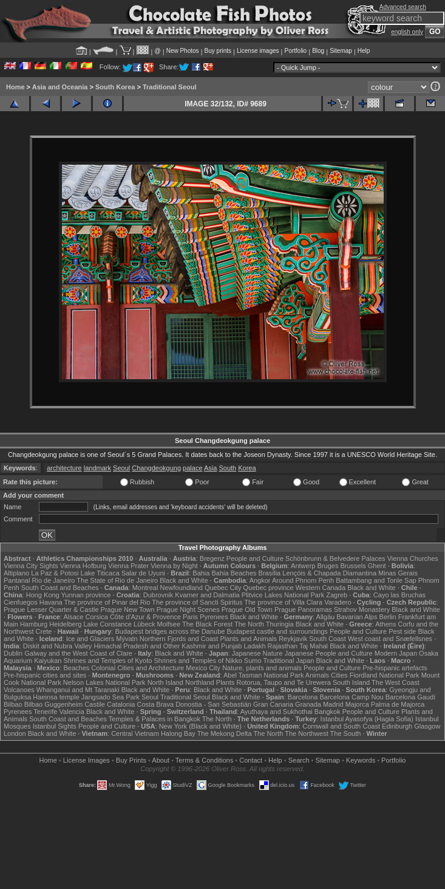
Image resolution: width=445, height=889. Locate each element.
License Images (86, 760)
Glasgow (427, 726)
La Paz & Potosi (54, 573)
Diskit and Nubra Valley (57, 646)
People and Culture (255, 558)
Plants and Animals (248, 638)
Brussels (352, 565)
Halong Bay (178, 733)
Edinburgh (397, 726)
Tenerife (45, 711)
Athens (385, 624)
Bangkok (327, 711)
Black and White (184, 580)
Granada (308, 704)
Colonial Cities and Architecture (137, 667)
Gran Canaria (273, 704)
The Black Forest (207, 624)
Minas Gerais (398, 573)
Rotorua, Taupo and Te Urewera (283, 682)
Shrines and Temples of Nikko (198, 660)
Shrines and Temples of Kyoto (107, 660)
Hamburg (33, 624)
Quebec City (223, 587)
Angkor (260, 580)
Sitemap (341, 50)
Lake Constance (107, 624)
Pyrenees (214, 616)
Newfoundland (181, 587)
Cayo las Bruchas (399, 595)
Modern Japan (396, 653)
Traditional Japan (288, 660)
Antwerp (303, 565)
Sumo (253, 660)
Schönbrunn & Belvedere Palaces (335, 558)
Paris (190, 616)
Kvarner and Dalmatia (207, 595)
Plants (225, 682)
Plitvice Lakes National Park (283, 595)
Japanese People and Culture (329, 653)
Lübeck (144, 624)
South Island (351, 682)
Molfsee (169, 624)
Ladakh (254, 646)
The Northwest (306, 733)
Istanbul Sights (54, 726)
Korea (247, 468)
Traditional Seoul (170, 87)
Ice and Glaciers (90, 638)
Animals (317, 675)
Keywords (360, 760)
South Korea (115, 87)
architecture (64, 468)
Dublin (13, 653)
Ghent (377, 565)
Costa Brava (155, 704)
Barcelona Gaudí (411, 697)
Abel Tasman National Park (263, 675)
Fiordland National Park (385, 675)
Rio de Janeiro (53, 580)
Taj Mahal (313, 646)
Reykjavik (293, 638)
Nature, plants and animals (262, 667)
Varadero (337, 602)
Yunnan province (86, 595)
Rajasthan (283, 646)
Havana (51, 602)
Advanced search (402, 7)
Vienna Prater (128, 565)
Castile (94, 704)
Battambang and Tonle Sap (376, 580)
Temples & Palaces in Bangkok (154, 719)
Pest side (402, 631)
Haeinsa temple (56, 697)
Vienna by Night (174, 565)
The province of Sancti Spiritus (197, 602)
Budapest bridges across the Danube (170, 631)
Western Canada (320, 587)
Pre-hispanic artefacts (394, 667)
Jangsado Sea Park (110, 697)
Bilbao (13, 704)
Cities (339, 675)
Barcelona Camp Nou (351, 697)
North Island (165, 682)
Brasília (270, 573)
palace (192, 468)
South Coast (327, 638)
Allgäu (325, 616)
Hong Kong (42, 595)
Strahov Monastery (362, 609)
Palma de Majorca (398, 704)
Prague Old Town (247, 609)
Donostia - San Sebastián (213, 704)
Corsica (97, 616)
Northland (199, 682)
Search (299, 760)
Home (15, 87)
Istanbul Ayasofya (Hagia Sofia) (367, 719)
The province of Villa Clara (283, 602)
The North (249, 624)
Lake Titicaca (100, 573)
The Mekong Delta (224, 733)
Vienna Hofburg (83, 565)
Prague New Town (128, 609)
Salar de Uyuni (143, 573)
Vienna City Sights (31, 565)
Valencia (71, 711)
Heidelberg (65, 624)
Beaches (76, 667)
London (15, 733)
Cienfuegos (21, 602)
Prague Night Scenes (188, 609)
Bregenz (212, 558)
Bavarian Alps (356, 616)
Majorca (357, 704)
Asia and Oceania (60, 87)
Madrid (333, 704)
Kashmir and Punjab (212, 646)
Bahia (200, 573)
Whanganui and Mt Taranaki (78, 689)
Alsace (73, 616)
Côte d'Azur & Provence (145, 616)
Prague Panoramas (303, 609)
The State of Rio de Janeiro (117, 580)
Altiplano (16, 573)
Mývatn (126, 638)
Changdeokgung (156, 468)
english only (407, 32)
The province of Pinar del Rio (107, 602)
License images (258, 50)
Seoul (121, 468)
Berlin (387, 616)
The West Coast (396, 682)
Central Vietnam (135, 733)
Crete (44, 631)
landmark (97, 468)
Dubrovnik (158, 595)
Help (364, 50)
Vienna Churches (412, 558)
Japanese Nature (257, 653)
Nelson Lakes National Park (104, 682)
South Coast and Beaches (60, 587)
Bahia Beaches (234, 573)
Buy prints (218, 50)
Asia (210, 468)
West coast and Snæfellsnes (390, 638)
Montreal (145, 587)
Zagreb (336, 595)
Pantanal (17, 580)
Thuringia (280, 624)
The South (345, 733)
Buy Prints (131, 760)
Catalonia (121, 704)
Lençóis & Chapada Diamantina (329, 573)
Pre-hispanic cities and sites (45, 675)
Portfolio (295, 50)
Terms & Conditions (204, 760)
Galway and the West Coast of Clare (78, 653)
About (160, 760)
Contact (250, 760)
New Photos (182, 50)
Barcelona (303, 697)
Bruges (328, 565)
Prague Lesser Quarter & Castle (51, 609)
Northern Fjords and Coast (179, 638)
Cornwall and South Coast (341, 726)
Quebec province (268, 587)
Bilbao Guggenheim (53, 704)
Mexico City (203, 667)
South (227, 468)
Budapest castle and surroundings (277, 631)
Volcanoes (19, 689)
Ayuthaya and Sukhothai (276, 711)
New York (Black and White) (200, 726)
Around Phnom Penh (303, 580)
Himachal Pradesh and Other (136, 646)
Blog (318, 50)
